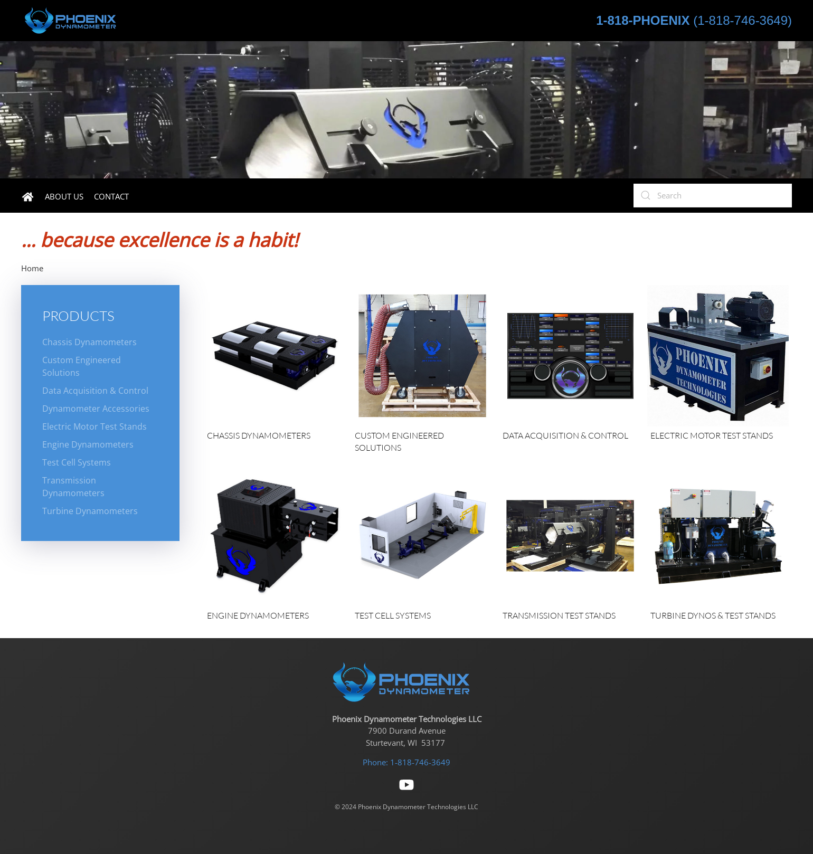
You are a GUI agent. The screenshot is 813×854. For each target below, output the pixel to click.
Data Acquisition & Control (95, 390)
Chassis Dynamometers (89, 342)
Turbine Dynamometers (90, 511)
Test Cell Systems (76, 462)
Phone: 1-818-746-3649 (406, 762)
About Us (64, 196)
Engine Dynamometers (88, 444)
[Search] (713, 195)
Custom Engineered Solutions (81, 366)
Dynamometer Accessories (95, 408)
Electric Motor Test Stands (94, 426)
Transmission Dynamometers (73, 487)
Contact (111, 196)
